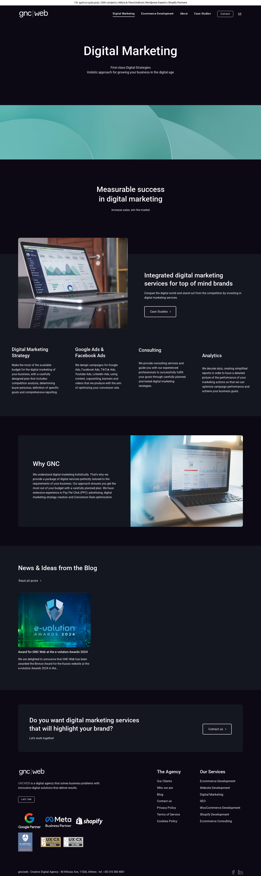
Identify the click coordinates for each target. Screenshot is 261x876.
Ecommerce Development (157, 13)
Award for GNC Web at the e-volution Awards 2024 (53, 652)
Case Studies (202, 13)
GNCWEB (24, 783)
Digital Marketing (124, 13)
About (184, 13)
